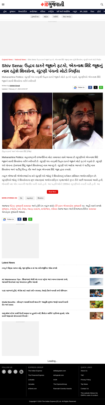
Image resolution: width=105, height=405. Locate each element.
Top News (84, 384)
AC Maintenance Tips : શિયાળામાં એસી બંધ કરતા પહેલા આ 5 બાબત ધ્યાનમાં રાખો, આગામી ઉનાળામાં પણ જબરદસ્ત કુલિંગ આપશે (35, 280)
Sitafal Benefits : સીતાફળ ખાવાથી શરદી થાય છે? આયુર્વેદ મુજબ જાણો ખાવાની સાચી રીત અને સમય (35, 303)
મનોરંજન (33, 11)
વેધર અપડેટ (67, 17)
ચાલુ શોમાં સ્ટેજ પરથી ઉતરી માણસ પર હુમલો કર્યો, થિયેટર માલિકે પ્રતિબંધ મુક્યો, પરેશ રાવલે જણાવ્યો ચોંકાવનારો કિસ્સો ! (35, 314)
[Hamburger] (3, 4)
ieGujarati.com (58, 375)
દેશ (21, 198)
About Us (84, 371)
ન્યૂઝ (75, 11)
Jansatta (31, 384)
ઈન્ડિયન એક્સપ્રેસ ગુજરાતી (67, 206)
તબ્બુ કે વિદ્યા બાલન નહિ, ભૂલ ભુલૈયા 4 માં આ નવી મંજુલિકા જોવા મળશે (29, 268)
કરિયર (42, 11)
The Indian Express (35, 371)
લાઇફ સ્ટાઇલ (34, 209)
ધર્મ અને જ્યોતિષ (63, 11)
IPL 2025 (83, 11)
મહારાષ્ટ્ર (30, 198)
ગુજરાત (12, 11)
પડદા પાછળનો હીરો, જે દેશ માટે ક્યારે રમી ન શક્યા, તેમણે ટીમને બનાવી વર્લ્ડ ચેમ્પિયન (34, 291)
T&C (82, 375)
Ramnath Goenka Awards (62, 389)
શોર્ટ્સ (46, 17)
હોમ (5, 11)
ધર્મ (19, 209)
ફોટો (99, 11)
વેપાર (92, 11)
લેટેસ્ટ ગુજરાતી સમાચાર (20, 206)
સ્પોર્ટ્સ (51, 11)
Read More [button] (52, 192)
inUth (55, 380)
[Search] (102, 4)
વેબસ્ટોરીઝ (22, 11)
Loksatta (31, 380)
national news (20, 60)
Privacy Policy (86, 380)
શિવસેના (40, 198)
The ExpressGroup (60, 384)
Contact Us (85, 389)
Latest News (8, 262)
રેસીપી (55, 17)
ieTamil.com (32, 389)
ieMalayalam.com (59, 371)
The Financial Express (36, 375)
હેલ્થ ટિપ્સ (35, 17)
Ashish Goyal (15, 86)
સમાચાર (92, 209)
